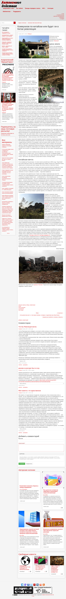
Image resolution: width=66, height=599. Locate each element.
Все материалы (7, 141)
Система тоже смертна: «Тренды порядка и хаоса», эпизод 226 (7, 49)
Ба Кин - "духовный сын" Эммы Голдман (7, 46)
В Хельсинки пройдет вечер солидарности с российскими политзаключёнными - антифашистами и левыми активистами (8, 77)
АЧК (44, 8)
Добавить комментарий (23, 320)
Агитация (50, 8)
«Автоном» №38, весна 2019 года (34, 22)
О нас (33, 596)
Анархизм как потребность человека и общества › (53, 317)
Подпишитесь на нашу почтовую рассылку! (8, 129)
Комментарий (22, 443)
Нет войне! (19, 8)
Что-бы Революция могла (27, 327)
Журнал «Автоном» (22, 22)
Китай (20, 306)
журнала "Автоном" (38, 284)
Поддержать (17, 11)
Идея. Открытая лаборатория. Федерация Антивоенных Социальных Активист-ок (55, 569)
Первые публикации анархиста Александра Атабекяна (6, 146)
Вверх (37, 312)
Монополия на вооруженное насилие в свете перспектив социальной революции (53, 531)
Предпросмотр (29, 463)
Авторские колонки (27, 470)
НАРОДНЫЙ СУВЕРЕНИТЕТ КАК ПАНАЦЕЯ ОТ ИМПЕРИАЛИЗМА (25, 567)
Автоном (56, 40)
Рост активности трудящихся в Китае (6, 33)
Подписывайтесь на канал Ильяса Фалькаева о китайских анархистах (7, 39)
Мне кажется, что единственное (30, 390)
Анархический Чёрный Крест (7, 61)
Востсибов (45, 494)
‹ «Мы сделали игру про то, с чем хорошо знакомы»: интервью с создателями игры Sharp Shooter (39, 315)
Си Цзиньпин (21, 308)
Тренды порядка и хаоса (32, 8)
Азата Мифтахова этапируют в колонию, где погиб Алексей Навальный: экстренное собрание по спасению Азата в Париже (8, 106)
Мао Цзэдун (21, 310)
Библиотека (7, 11)
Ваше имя (21, 438)
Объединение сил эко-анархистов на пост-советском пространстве (40, 567)
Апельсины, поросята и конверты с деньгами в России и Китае (7, 43)
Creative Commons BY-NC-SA (48, 594)
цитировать (25, 364)
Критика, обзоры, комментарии (29, 304)
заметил (46, 203)
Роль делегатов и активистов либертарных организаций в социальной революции (50, 491)
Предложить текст (8, 8)
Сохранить (21, 463)
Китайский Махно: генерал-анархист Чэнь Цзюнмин (7, 36)
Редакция (29, 33)
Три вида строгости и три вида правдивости (39, 235)
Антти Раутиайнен (23, 489)
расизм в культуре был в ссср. (29, 368)
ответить (20, 364)
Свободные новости (27, 554)
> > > (8, 233)
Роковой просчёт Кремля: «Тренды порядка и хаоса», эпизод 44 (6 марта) (7, 53)
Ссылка (20, 328)
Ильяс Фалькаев (22, 307)
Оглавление (60, 313)
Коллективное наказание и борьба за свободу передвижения (7, 203)
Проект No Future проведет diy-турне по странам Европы (7, 159)
